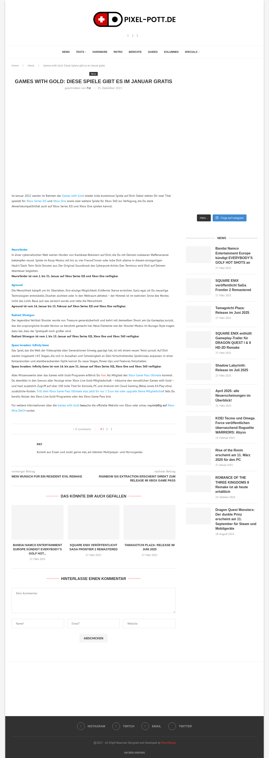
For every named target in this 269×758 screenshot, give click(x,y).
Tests (80, 52)
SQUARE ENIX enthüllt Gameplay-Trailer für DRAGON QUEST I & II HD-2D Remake (233, 340)
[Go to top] (134, 752)
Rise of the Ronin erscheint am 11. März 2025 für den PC (232, 454)
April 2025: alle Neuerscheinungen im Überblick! (233, 395)
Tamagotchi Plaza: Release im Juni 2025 (232, 310)
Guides (153, 52)
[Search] (205, 52)
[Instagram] (128, 35)
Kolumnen (171, 52)
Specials (191, 52)
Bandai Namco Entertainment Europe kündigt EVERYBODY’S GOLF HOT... (37, 549)
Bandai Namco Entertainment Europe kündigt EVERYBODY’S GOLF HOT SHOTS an (234, 255)
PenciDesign (168, 743)
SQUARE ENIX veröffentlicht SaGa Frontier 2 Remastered (233, 285)
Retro (118, 52)
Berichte (135, 52)
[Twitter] (180, 726)
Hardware (99, 52)
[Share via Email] (111, 429)
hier (103, 375)
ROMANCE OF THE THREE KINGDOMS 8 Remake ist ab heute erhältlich (232, 484)
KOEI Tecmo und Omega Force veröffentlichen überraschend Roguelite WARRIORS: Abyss (234, 425)
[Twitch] (132, 35)
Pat (89, 88)
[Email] (137, 35)
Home (15, 65)
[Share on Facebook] (107, 429)
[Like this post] (103, 429)
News (66, 52)
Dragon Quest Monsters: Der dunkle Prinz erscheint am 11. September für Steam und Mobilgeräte (235, 519)
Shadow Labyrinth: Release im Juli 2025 (231, 368)
